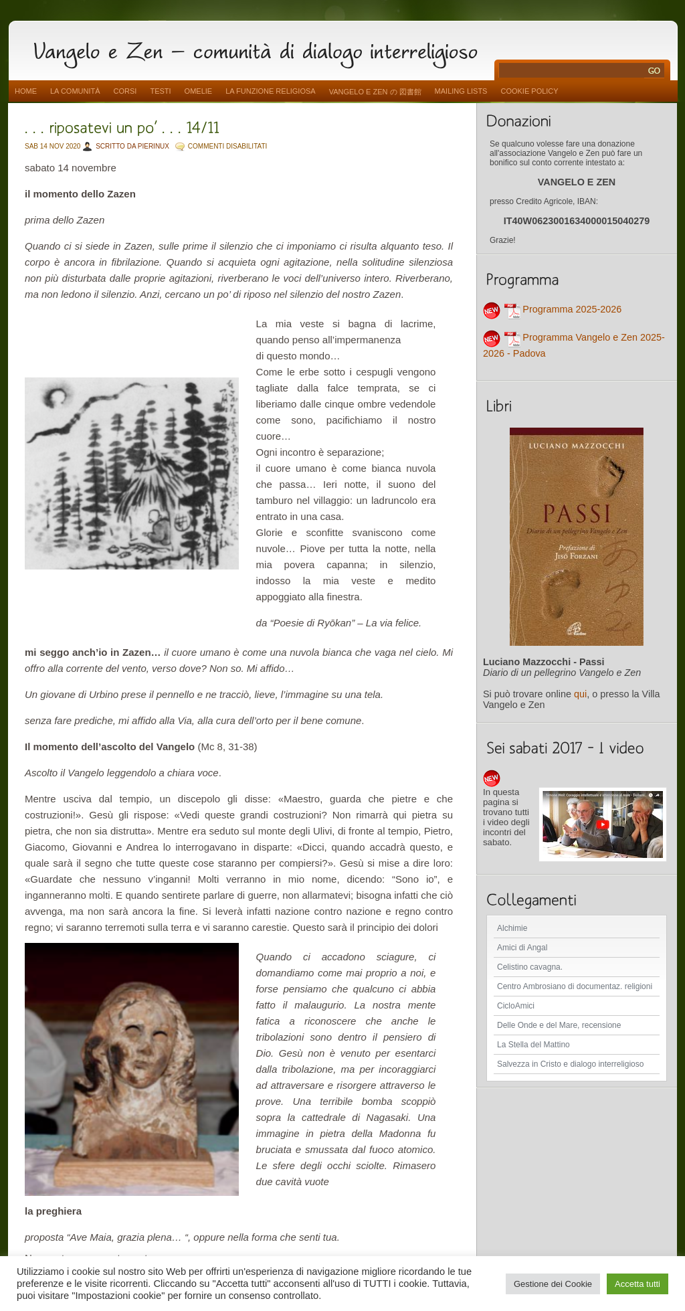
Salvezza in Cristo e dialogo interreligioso (570, 1064)
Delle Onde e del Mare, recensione (559, 1025)
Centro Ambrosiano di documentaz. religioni (574, 986)
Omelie (199, 91)
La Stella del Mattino (533, 1044)
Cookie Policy (529, 91)
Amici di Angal (522, 947)
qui (580, 694)
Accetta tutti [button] (637, 1284)
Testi (160, 91)
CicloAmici (515, 1006)
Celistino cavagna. (530, 967)
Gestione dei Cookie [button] (553, 1284)
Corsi (125, 91)
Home (26, 91)
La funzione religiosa (270, 91)
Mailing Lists (461, 91)
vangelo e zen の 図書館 (375, 92)
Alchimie (512, 928)
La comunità (75, 91)
